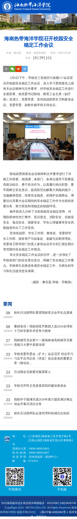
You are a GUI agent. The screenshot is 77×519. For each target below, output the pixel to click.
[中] (42, 57)
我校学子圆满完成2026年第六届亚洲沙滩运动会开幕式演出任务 (43, 402)
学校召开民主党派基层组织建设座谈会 (40, 385)
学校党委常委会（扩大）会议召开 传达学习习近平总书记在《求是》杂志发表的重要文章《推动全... (43, 358)
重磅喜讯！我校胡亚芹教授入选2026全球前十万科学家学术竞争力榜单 (43, 329)
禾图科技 (41, 516)
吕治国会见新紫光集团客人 (32, 372)
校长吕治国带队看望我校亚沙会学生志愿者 (43, 312)
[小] (48, 57)
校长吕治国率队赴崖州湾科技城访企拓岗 (41, 413)
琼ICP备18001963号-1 (54, 512)
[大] (35, 57)
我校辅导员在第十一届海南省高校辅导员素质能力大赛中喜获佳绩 (43, 342)
